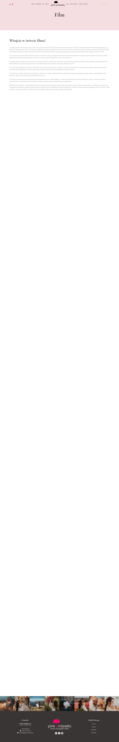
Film (43, 4)
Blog (67, 4)
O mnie (80, 4)
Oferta (47, 4)
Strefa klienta (74, 4)
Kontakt (85, 4)
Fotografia (38, 4)
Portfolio (93, 730)
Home (32, 4)
